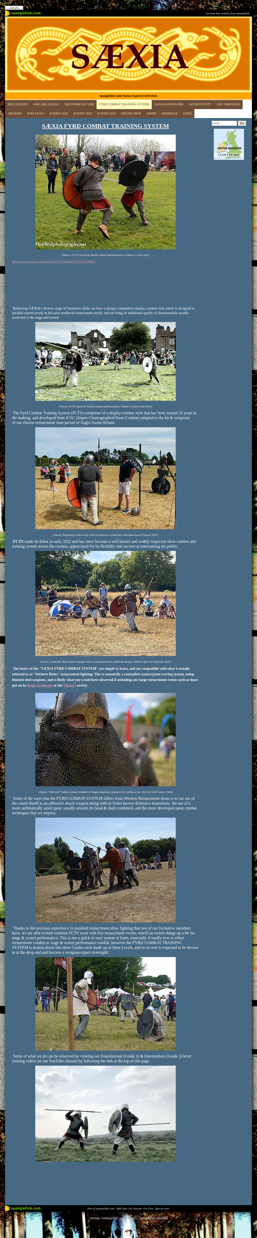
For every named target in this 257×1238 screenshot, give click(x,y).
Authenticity (200, 104)
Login (14, 7)
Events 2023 (82, 113)
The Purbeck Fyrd (79, 104)
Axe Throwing (228, 104)
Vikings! (69, 685)
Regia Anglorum (39, 685)
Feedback (169, 113)
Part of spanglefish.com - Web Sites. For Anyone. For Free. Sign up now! (128, 1208)
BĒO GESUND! (18, 104)
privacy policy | (130, 1218)
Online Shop (131, 113)
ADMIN (151, 113)
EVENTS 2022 (59, 113)
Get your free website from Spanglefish (227, 13)
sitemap (94, 1218)
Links (187, 113)
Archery (15, 113)
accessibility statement (153, 1218)
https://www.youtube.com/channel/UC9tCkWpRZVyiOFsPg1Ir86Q (53, 261)
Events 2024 (106, 113)
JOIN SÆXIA (36, 113)
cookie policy (109, 1218)
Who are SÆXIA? (46, 104)
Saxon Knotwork (168, 104)
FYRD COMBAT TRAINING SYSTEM (124, 104)
